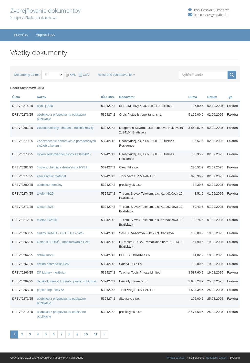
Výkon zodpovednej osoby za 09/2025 (64, 154)
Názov (41, 97)
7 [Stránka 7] (61, 334)
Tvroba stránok (175, 357)
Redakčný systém (216, 357)
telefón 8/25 (45, 193)
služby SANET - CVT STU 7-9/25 (60, 233)
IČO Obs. (108, 97)
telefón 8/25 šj (47, 220)
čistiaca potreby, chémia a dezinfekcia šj (65, 128)
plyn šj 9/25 (45, 106)
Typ (229, 97)
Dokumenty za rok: (27, 75)
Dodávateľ (127, 97)
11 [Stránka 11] (95, 334)
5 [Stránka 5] (46, 334)
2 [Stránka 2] (22, 334)
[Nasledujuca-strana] (104, 334)
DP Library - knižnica (51, 272)
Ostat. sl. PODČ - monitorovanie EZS (63, 242)
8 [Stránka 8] (69, 334)
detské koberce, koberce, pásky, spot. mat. (67, 281)
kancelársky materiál (51, 176)
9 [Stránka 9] (77, 334)
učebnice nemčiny (49, 185)
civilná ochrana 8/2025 (53, 264)
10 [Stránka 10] (86, 334)
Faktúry (21, 35)
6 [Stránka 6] (53, 334)
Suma (192, 97)
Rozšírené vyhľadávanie (116, 75)
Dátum (212, 97)
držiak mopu (45, 255)
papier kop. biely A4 (50, 290)
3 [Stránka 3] (30, 334)
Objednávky (45, 35)
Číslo (16, 97)
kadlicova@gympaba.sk (210, 14)
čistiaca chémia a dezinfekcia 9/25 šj (62, 167)
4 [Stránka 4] (38, 334)
